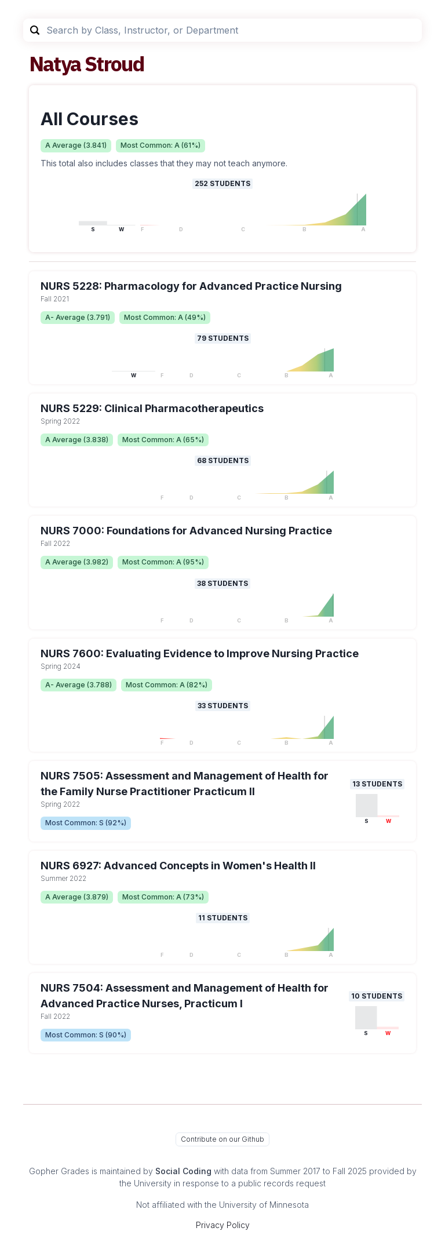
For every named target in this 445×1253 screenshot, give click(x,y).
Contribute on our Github (222, 1139)
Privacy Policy (223, 1225)
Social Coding (183, 1171)
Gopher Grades (59, 1171)
